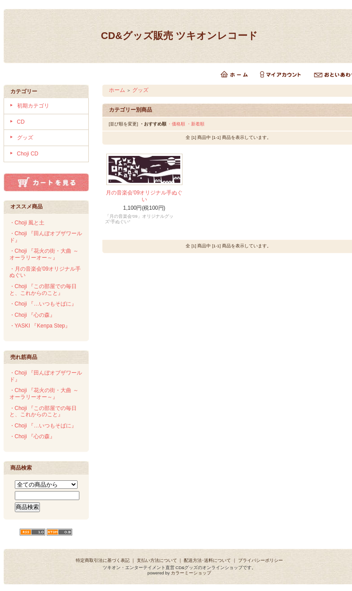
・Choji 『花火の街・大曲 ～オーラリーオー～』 (43, 254)
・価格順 (176, 123)
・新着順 (195, 123)
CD (21, 122)
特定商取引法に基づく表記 (103, 560)
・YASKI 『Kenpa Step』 (40, 326)
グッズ (25, 137)
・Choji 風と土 (27, 223)
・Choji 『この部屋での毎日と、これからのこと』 (43, 289)
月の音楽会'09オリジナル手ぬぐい (144, 196)
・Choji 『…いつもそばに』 (43, 304)
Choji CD (28, 154)
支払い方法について (157, 560)
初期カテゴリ (33, 106)
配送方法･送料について (207, 560)
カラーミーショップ (191, 572)
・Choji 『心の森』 (32, 315)
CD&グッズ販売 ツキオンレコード (179, 35)
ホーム (117, 90)
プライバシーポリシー (260, 560)
